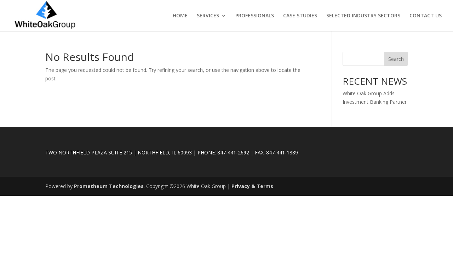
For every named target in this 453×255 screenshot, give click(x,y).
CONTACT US (425, 16)
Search (396, 59)
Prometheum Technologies (109, 186)
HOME (180, 16)
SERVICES (208, 16)
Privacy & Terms (252, 186)
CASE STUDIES (300, 16)
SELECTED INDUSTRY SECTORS (363, 16)
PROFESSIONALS (254, 16)
